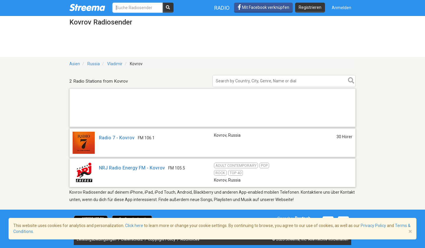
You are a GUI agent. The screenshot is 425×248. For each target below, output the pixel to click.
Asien (74, 63)
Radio (222, 8)
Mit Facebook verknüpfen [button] (263, 7)
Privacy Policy (373, 225)
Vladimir (114, 63)
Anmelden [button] (341, 7)
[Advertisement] (212, 126)
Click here (134, 225)
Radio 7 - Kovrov (117, 138)
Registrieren (310, 7)
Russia (93, 63)
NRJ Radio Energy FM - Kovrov (132, 168)
